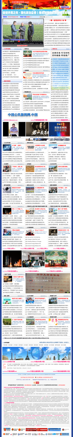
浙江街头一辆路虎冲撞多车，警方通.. (13, 180)
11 (34, 41)
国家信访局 (67, 364)
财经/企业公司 (30, 185)
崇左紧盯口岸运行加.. (40, 209)
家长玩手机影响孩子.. (40, 298)
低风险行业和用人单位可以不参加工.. (36, 161)
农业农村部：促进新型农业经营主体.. (13, 326)
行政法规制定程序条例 (38, 73)
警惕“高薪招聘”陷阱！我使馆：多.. (12, 239)
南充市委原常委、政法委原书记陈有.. (59, 224)
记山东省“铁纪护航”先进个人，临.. (36, 335)
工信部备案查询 (23, 365)
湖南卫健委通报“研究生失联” (60, 77)
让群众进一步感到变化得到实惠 (12, 100)
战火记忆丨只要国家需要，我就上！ (36, 333)
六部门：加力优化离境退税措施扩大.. (36, 194)
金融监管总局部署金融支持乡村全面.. (13, 331)
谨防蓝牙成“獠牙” (16, 187)
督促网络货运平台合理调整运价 (12, 109)
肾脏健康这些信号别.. (63, 319)
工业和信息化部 (41, 364)
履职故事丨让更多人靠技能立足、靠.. (36, 182)
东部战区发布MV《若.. (63, 230)
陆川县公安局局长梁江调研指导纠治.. (36, 224)
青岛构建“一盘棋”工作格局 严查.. (35, 220)
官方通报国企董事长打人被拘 (59, 115)
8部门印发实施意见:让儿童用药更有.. (59, 328)
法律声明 (28, 374)
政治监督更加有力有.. (40, 166)
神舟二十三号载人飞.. (17, 209)
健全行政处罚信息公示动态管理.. (12, 94)
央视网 (14, 365)
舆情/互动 (54, 48)
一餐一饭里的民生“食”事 (57, 20)
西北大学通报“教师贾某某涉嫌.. (61, 71)
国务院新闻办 (61, 364)
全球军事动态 (53, 227)
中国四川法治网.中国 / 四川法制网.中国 (59, 206)
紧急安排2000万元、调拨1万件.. (12, 60)
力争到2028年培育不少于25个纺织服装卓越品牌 (58, 34)
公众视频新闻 (53, 142)
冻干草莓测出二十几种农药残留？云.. (13, 288)
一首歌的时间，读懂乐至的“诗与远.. (59, 152)
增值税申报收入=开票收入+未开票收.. (36, 197)
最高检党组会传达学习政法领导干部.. (59, 199)
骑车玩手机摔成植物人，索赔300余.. (36, 158)
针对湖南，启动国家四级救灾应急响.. (13, 222)
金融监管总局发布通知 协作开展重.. (36, 201)
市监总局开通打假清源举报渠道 (61, 65)
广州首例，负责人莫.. (17, 166)
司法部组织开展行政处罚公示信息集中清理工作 (58, 41)
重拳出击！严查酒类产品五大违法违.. (13, 290)
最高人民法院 (23, 364)
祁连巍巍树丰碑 (62, 145)
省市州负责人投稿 (17, 49)
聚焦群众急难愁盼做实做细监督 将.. (36, 222)
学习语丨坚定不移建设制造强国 (58, 177)
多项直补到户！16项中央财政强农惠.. (13, 335)
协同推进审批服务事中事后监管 (12, 90)
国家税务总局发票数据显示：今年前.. (36, 199)
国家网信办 (56, 364)
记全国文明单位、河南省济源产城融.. (36, 326)
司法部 (52, 364)
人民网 (8, 365)
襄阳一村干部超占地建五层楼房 (61, 69)
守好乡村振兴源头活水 (9, 102)
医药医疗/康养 (53, 317)
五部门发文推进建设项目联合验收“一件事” (56, 32)
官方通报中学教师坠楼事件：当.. (61, 63)
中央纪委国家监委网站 (16, 364)
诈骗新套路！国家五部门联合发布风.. (13, 173)
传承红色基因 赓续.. (63, 166)
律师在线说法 (30, 142)
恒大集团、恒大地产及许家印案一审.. (13, 203)
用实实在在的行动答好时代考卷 (12, 66)
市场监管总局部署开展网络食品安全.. (13, 286)
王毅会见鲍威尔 (16, 230)
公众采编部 (24, 374)
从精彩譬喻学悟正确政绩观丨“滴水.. (59, 173)
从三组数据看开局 (39, 187)
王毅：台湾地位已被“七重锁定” (58, 314)
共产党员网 (9, 364)
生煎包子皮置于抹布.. (18, 276)
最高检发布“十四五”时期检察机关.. (58, 197)
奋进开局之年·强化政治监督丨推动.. (36, 218)
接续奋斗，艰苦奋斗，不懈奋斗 (12, 96)
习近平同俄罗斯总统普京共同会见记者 (34, 62)
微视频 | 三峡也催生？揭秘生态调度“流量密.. (42, 43)
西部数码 (38, 365)
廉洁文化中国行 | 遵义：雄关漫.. (58, 158)
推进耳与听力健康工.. (17, 298)
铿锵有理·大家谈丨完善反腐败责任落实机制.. (36, 105)
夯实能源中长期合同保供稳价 (11, 77)
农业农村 (6, 317)
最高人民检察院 (30, 364)
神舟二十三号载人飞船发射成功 (12, 64)
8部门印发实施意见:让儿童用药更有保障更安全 (58, 36)
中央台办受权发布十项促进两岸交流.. (59, 309)
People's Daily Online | (17, 368)
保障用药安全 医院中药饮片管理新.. (59, 335)
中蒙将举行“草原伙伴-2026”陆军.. (58, 239)
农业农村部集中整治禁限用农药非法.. (13, 328)
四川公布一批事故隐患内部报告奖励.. (59, 218)
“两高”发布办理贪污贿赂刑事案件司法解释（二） (37, 84)
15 (41, 41)
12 (36, 41)
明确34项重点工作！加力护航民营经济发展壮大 (58, 27)
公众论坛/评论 (53, 164)
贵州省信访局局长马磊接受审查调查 (34, 103)
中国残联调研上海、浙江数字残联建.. (13, 314)
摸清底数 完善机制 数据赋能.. (11, 88)
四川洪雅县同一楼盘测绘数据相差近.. (36, 173)
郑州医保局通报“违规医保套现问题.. (59, 333)
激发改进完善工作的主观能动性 (12, 105)
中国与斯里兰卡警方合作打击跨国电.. (13, 243)
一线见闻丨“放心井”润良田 (10, 333)
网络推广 (68, 49)
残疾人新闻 (6, 295)
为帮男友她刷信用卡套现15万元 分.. (36, 156)
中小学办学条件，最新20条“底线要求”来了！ (57, 23)
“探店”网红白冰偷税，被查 (10, 194)
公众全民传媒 (7, 142)
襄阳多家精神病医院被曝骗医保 (60, 110)
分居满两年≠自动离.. (40, 145)
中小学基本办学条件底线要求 (11, 62)
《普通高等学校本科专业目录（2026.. (36, 314)
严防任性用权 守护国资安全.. (40, 94)
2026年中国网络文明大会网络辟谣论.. (13, 152)
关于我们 (19, 374)
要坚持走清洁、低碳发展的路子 (12, 107)
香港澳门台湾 (53, 295)
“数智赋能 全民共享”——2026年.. (12, 154)
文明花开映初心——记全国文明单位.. (36, 328)
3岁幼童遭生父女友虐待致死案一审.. (13, 197)
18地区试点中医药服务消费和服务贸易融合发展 (58, 43)
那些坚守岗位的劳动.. (40, 319)
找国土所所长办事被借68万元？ (60, 117)
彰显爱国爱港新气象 (63, 298)
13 (38, 41)
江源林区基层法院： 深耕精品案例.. (59, 203)
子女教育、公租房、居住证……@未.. (13, 216)
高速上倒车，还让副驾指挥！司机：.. (13, 177)
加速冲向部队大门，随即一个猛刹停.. (59, 243)
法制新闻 (27, 70)
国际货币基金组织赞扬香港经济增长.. (59, 305)
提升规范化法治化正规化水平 (11, 92)
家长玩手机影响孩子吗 (9, 53)
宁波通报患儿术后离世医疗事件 (61, 87)
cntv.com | (29, 368)
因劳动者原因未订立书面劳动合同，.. (36, 152)
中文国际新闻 (7, 227)
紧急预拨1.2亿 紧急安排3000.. (11, 85)
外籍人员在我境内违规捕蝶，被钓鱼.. (13, 199)
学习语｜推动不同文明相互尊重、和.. (59, 180)
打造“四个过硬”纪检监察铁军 (11, 68)
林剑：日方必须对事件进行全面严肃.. (13, 245)
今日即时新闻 (7, 48)
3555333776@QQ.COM (13, 16)
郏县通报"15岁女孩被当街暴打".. (61, 85)
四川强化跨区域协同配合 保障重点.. (59, 220)
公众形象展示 (30, 317)
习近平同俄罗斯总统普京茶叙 (40, 51)
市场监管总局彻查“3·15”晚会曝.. (12, 292)
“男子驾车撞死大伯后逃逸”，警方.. (12, 182)
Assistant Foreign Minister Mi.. (34, 243)
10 (32, 41)
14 (39, 41)
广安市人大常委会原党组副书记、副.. (59, 222)
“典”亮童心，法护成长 (9, 72)
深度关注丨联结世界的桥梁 (11, 224)
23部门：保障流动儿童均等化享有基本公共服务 (58, 30)
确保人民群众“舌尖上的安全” (11, 70)
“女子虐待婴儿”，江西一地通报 (12, 175)
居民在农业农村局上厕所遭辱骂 (61, 81)
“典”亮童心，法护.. (63, 187)
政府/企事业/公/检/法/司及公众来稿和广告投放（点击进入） (55, 342)
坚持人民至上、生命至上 (56, 182)
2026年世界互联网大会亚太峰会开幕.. (13, 161)
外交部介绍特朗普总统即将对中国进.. (13, 241)
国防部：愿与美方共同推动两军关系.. (59, 237)
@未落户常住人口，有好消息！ (12, 57)
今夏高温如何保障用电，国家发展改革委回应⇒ (58, 25)
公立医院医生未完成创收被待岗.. (61, 83)
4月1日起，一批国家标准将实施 (33, 86)
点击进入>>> (29, 16)
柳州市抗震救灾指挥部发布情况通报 (13, 220)
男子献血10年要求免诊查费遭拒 (61, 67)
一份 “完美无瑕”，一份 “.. (10, 74)
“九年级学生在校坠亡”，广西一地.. (35, 311)
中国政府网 (35, 364)
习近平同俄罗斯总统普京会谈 (32, 65)
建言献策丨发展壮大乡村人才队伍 (35, 180)
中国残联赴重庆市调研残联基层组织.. (13, 311)
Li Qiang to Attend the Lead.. (33, 239)
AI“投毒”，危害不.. (17, 145)
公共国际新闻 (30, 227)
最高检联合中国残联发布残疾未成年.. (13, 305)
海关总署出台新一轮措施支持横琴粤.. (59, 311)
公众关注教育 (30, 295)
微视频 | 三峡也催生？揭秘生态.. (58, 156)
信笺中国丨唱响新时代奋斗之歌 (35, 331)
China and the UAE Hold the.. (34, 237)
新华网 (11, 365)
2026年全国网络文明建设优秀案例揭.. (13, 158)
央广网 (17, 365)
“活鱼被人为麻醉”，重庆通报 (11, 284)
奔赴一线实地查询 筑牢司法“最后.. (58, 201)
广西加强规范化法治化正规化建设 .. (36, 216)
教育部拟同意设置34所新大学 (11, 55)
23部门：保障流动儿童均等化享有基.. (36, 309)
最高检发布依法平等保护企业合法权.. (59, 194)
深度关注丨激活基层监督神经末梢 (35, 175)
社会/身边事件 (7, 206)
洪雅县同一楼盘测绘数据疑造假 (61, 59)
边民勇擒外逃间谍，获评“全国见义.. (59, 241)
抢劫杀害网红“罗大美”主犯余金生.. (12, 201)
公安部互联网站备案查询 (31, 365)
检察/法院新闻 (53, 185)
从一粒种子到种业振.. (17, 319)
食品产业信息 (7, 274)
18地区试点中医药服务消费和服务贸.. (59, 331)
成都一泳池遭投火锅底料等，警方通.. (59, 216)
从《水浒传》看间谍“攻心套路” (10, 43)
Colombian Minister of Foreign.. (34, 241)
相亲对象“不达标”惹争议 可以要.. (35, 154)
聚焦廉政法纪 (28, 91)
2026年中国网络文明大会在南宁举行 (13, 156)
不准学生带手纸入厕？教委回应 (61, 75)
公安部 (46, 364)
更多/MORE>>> (46, 49)
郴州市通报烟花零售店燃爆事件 (61, 73)
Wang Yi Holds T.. (39, 230)
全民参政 (29, 164)
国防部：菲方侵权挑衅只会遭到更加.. (59, 245)
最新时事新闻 (7, 81)
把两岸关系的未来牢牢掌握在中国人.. (59, 307)
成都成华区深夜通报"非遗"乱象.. (60, 112)
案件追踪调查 (7, 185)
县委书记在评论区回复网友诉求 (61, 79)
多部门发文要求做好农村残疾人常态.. (13, 307)
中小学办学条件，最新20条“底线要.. (36, 307)
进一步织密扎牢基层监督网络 (11, 98)
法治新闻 (6, 164)
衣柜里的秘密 (53, 161)
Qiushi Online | (10, 368)
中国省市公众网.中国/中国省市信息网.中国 (37, 206)
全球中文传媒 (14, 4)
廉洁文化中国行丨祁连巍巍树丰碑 (24, 43)
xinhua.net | (24, 368)
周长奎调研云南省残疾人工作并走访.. (13, 309)
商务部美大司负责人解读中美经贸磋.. (13, 237)
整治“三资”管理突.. (63, 209)
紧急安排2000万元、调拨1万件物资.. (13, 218)
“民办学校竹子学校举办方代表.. (61, 61)
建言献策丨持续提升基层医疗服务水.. (36, 177)
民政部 (49, 364)
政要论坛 (27, 48)
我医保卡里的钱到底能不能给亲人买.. (59, 326)
